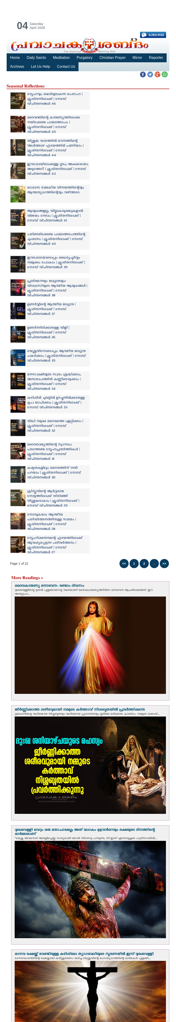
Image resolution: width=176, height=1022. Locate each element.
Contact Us (66, 66)
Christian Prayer (112, 58)
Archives (17, 66)
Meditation (61, 58)
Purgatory (84, 58)
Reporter (156, 58)
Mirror (137, 58)
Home (15, 58)
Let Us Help (40, 66)
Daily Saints (36, 58)
